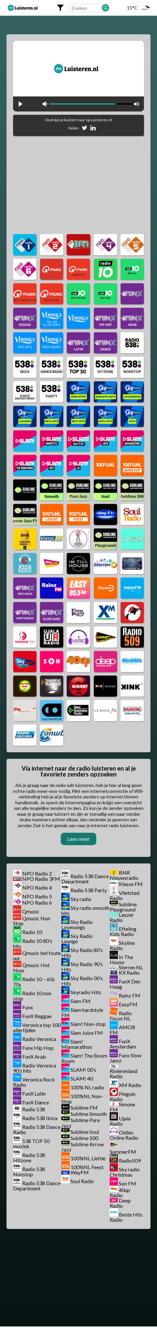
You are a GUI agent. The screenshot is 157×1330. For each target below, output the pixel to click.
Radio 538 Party (89, 890)
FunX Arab (34, 1056)
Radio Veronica (39, 1039)
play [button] (20, 104)
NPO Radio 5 (37, 896)
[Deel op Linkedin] (93, 129)
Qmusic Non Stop (31, 920)
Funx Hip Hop (38, 1048)
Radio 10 (32, 932)
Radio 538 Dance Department (36, 1185)
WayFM (80, 1172)
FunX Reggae (37, 1016)
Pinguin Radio (122, 1096)
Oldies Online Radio (124, 1135)
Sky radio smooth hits (85, 910)
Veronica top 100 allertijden (37, 1027)
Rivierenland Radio (123, 1073)
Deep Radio (120, 1203)
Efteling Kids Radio (123, 931)
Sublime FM (84, 1107)
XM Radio (130, 1085)
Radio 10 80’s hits (32, 943)
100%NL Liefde (88, 1158)
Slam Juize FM (87, 1033)
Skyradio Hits (86, 992)
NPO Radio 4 (37, 887)
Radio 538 (33, 1109)
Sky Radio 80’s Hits (82, 952)
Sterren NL (131, 967)
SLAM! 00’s (83, 1069)
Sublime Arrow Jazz (82, 1146)
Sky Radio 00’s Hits (82, 980)
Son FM (127, 1183)
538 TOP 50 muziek (31, 1143)
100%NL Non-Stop (82, 1098)
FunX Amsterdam (123, 1043)
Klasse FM (131, 884)
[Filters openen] (60, 8)
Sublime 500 (84, 1138)
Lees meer (78, 839)
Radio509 (130, 1160)
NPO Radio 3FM (41, 879)
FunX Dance (35, 1102)
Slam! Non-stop (88, 1024)
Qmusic (30, 911)
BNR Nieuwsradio (124, 875)
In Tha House (121, 959)
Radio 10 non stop (32, 995)
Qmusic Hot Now (31, 967)
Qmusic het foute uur (37, 955)
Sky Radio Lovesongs (77, 924)
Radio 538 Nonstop (29, 1171)
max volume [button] (136, 104)
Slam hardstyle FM (82, 1012)
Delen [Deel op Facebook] (73, 128)
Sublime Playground (123, 906)
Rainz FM (129, 995)
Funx (27, 1007)
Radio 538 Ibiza (39, 1118)
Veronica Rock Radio (34, 1082)
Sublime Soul (85, 1132)
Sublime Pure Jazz (80, 1123)
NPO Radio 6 (37, 902)
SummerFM (123, 1152)
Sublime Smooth (89, 1114)
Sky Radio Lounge (77, 938)
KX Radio (129, 972)
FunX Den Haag (125, 984)
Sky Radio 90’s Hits (82, 966)
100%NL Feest (87, 1167)
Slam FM (80, 1001)
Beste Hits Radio (126, 1217)
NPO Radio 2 (37, 873)
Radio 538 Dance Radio (36, 1129)
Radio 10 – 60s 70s (34, 981)
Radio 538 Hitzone (29, 1157)
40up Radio (120, 1192)
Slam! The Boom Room (84, 1058)
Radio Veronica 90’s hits (34, 1068)
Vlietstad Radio (124, 895)
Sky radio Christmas (125, 1172)
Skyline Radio (122, 945)
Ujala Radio (120, 1121)
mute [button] (45, 104)
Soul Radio (82, 1181)
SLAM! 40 (82, 1078)
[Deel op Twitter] (84, 129)
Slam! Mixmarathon (76, 1044)
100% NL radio (87, 1087)
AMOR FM (122, 1029)
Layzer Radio (122, 917)
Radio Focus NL (121, 1015)
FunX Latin (34, 1093)
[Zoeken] (105, 7)
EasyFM (128, 1004)
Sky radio (81, 899)
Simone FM (122, 1107)
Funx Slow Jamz (125, 1058)
